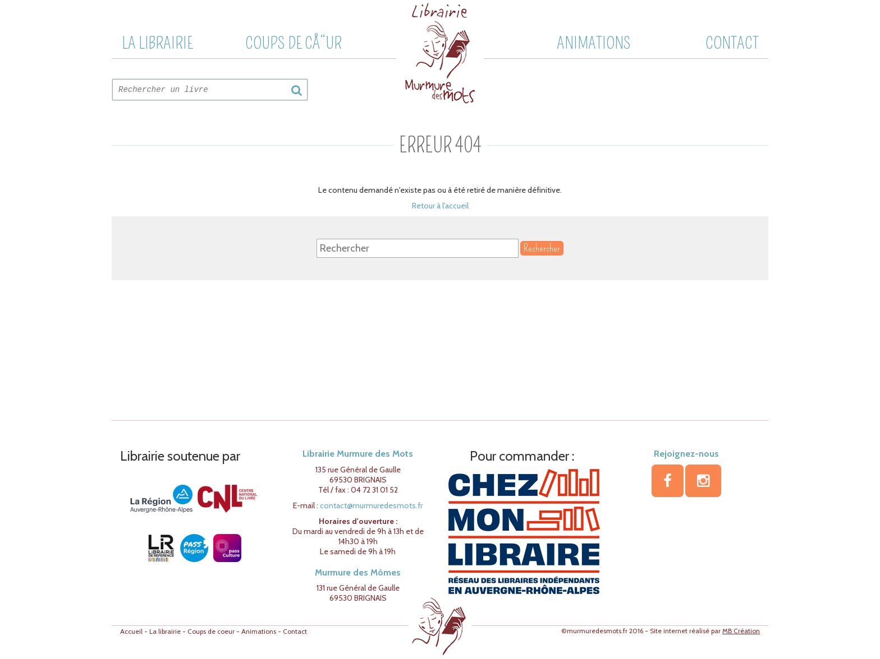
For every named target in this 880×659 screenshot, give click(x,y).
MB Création (741, 630)
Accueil (131, 631)
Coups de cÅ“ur (293, 43)
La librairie (157, 43)
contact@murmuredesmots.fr (371, 505)
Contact (732, 43)
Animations (594, 43)
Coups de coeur (211, 631)
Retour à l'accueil (440, 206)
